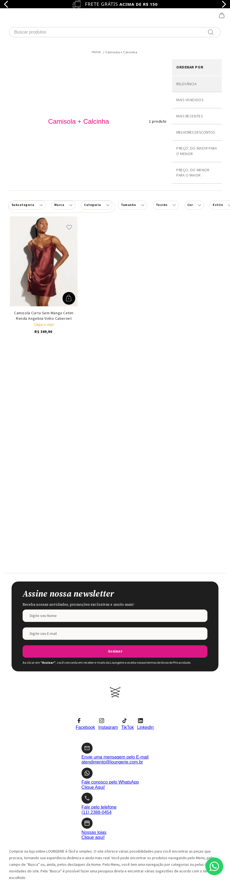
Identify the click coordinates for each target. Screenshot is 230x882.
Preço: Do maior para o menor (196, 110)
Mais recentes (189, 75)
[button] (96, 164)
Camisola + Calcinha (121, 11)
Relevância (186, 43)
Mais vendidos (189, 59)
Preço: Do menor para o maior (192, 132)
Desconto (197, 92)
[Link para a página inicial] (96, 11)
